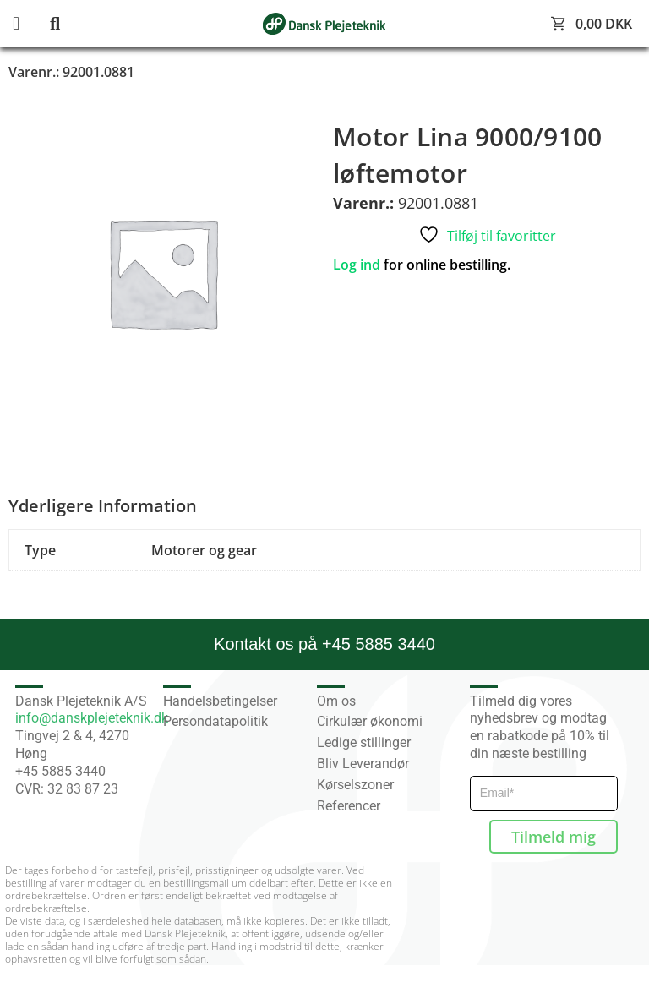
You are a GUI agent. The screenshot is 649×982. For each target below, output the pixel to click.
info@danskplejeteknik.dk (91, 718)
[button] (29, 24)
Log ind (356, 264)
